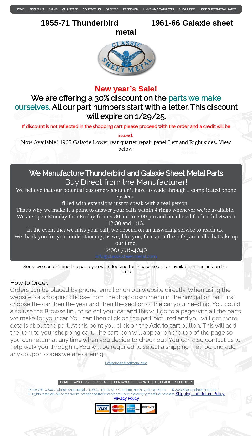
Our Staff (70, 9)
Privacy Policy (126, 398)
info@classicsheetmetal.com (126, 363)
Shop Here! (183, 382)
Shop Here (187, 9)
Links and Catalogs (158, 9)
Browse (112, 9)
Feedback (130, 9)
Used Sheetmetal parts (218, 9)
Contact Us (92, 9)
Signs (53, 9)
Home (20, 9)
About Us (36, 9)
